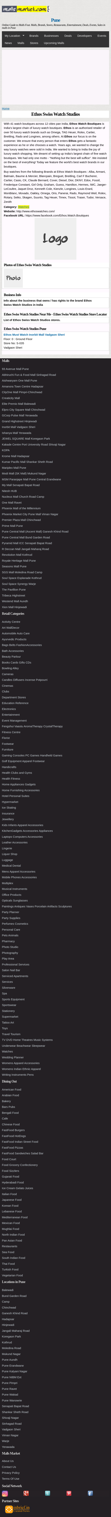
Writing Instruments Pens (18, 1074)
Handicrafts (9, 767)
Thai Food (8, 1263)
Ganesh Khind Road (15, 1313)
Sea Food (8, 1252)
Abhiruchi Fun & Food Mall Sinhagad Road (29, 374)
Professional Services (15, 964)
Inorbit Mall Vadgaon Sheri (18, 427)
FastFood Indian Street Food (20, 1141)
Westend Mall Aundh (15, 601)
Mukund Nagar (11, 1354)
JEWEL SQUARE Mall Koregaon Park (26, 438)
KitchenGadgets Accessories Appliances (27, 830)
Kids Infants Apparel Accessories (22, 825)
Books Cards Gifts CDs (16, 662)
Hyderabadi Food (13, 1182)
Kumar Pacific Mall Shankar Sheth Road (27, 461)
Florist (6, 737)
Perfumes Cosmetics (15, 923)
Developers (84, 35)
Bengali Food (10, 1112)
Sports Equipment (13, 999)
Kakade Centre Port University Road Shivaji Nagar (34, 444)
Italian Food (9, 1194)
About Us (8, 1461)
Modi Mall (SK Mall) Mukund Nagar (24, 473)
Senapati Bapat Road (15, 1406)
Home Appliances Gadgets (19, 784)
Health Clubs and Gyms (17, 772)
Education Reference (15, 703)
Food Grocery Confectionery (20, 1164)
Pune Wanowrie (12, 1400)
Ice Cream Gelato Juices (17, 1188)
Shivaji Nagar (10, 1417)
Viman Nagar (10, 1435)
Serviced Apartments (15, 976)
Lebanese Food (12, 1211)
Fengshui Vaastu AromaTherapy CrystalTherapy (32, 726)
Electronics (9, 709)
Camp (6, 1301)
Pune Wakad (10, 1394)
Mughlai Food (10, 1228)
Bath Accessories (13, 650)
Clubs (5, 691)
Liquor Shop (9, 854)
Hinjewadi (8, 1324)
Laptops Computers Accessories (22, 836)
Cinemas (7, 685)
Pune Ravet (9, 1388)
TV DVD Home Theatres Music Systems (27, 1039)
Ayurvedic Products (14, 639)
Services (7, 981)
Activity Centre (11, 621)
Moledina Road (11, 1348)
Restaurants (9, 1246)
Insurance (8, 813)
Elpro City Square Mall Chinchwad (23, 409)
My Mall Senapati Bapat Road (21, 485)
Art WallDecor (10, 627)
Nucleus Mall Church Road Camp (23, 496)
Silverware (8, 987)
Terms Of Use (10, 1478)
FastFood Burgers (13, 1130)
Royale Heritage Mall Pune (19, 560)
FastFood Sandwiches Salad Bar (22, 1153)
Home (6, 108)
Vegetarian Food (12, 1275)
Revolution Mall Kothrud (17, 554)
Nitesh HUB (9, 491)
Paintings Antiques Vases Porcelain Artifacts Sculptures (37, 906)
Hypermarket (10, 801)
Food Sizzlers (10, 1170)
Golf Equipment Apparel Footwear (23, 761)
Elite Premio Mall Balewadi (19, 403)
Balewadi (7, 1290)
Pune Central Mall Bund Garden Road (26, 537)
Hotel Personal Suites (15, 796)
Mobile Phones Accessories (19, 877)
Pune (55, 20)
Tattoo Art (8, 1022)
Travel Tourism (11, 1034)
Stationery (8, 1010)
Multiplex (7, 883)
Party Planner (10, 912)
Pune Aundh (9, 1359)
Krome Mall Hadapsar (15, 456)
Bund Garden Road (14, 1295)
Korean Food (10, 1205)
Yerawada (8, 1446)
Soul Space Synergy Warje (19, 583)
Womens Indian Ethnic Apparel (21, 1069)
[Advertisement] (55, 76)
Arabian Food (10, 1095)
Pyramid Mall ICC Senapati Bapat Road (27, 543)
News (8, 43)
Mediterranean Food (15, 1217)
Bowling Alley (10, 668)
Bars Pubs (8, 1106)
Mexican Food (11, 1223)
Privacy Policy (11, 1472)
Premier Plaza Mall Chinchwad (21, 519)
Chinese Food (11, 1124)
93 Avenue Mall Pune (15, 368)
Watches (23, 206)
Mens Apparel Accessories (18, 871)
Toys (5, 1028)
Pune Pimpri (9, 1382)
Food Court (9, 1159)
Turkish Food (10, 1269)
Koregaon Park (11, 1336)
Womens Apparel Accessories (21, 1063)
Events (102, 35)
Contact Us (9, 1466)
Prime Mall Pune (12, 525)
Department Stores (14, 697)
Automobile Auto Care (16, 633)
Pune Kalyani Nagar (14, 1371)
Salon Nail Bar (11, 970)
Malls (21, 43)
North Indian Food (13, 1234)
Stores (34, 43)
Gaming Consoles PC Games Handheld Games (32, 755)
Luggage (7, 859)
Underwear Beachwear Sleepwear (23, 1045)
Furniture (7, 749)
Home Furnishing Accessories (21, 790)
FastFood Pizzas (12, 1147)
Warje (5, 1441)
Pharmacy (8, 941)
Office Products (11, 894)
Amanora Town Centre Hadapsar (22, 386)
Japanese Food (11, 1199)
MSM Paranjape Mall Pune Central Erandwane (31, 479)
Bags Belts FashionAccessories (22, 645)
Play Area (8, 958)
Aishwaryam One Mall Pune (19, 380)
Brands (34, 35)
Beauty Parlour (11, 656)
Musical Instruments (14, 888)
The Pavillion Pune (14, 589)
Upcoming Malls (54, 43)
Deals (68, 35)
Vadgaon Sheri (11, 1429)
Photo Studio (10, 947)
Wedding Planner (13, 1057)
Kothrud (7, 1342)
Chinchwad (9, 1307)
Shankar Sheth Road (15, 1412)
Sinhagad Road (11, 1423)
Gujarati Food (10, 1176)
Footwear (8, 743)
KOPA (6, 450)
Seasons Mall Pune (14, 566)
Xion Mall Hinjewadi (14, 607)
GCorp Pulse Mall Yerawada (20, 415)
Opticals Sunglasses (15, 900)
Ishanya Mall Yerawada (16, 432)
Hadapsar (8, 1319)
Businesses (51, 35)
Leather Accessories (15, 842)
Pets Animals (10, 935)
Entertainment (11, 714)
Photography (10, 952)
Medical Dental (11, 865)
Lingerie (7, 848)
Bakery (6, 1101)
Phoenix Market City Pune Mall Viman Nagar (30, 514)
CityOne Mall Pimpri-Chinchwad (22, 392)
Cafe (5, 1118)
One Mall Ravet (11, 502)
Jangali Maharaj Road (16, 1330)
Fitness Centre (11, 732)
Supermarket (10, 1016)
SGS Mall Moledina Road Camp (22, 572)
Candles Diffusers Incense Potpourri (25, 679)
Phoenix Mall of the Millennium (21, 508)
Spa (4, 993)
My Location (13, 36)
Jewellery (8, 819)
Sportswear (9, 1005)
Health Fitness (11, 778)
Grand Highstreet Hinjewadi (19, 421)
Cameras (7, 674)
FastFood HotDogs (14, 1136)
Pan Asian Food (12, 1240)
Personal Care (11, 929)
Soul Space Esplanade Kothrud (21, 578)
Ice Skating (9, 807)
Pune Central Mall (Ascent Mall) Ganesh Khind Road (35, 531)
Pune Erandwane (13, 1365)
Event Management (14, 720)
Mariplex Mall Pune (14, 467)
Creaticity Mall (11, 398)
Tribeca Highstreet (13, 595)
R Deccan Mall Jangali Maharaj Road (25, 549)
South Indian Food (13, 1257)
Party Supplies (11, 918)
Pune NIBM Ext (11, 1377)
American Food (11, 1089)
